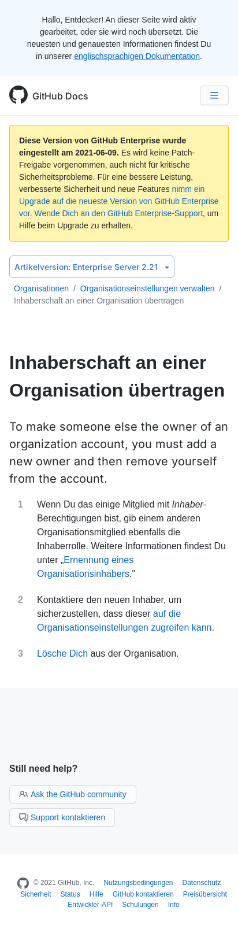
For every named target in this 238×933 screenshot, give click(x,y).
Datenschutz (202, 883)
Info (174, 905)
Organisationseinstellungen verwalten (147, 288)
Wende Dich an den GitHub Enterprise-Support (118, 213)
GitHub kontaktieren (143, 894)
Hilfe (96, 894)
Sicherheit (35, 894)
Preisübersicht (205, 894)
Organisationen (41, 288)
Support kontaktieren (62, 817)
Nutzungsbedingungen (138, 883)
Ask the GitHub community (73, 794)
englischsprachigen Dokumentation (137, 56)
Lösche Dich (62, 653)
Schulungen (140, 905)
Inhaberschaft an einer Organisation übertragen (99, 300)
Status (70, 894)
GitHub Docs (60, 96)
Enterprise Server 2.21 (91, 267)
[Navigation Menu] (214, 95)
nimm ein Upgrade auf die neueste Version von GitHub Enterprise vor (119, 201)
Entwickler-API (90, 905)
